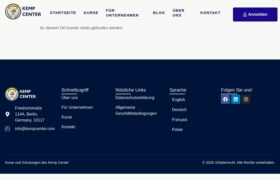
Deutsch (179, 110)
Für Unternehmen (122, 13)
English (178, 100)
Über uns (179, 13)
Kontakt (210, 12)
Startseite (63, 12)
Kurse (91, 12)
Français (179, 120)
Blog (159, 12)
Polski (177, 130)
